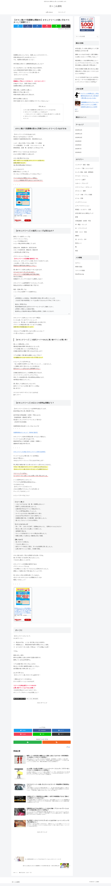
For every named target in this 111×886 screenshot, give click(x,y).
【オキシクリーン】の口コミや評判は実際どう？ (35, 117)
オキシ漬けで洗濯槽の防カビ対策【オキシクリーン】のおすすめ (39, 110)
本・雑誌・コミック (81, 224)
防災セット (78, 243)
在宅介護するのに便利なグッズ (84, 213)
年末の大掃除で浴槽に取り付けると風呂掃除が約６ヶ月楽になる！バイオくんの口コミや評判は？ (86, 71)
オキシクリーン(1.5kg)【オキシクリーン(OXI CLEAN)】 (29, 453)
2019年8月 (78, 145)
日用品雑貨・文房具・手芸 (20, 699)
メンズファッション (81, 202)
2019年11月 (78, 133)
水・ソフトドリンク (81, 228)
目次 (40, 106)
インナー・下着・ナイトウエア (84, 168)
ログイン (77, 263)
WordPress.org (79, 274)
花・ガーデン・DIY (80, 239)
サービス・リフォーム (81, 176)
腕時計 (77, 235)
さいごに (25, 119)
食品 (76, 250)
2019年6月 (78, 152)
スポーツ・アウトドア (81, 183)
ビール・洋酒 (79, 198)
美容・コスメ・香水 (81, 232)
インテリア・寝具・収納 (82, 164)
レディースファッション (82, 206)
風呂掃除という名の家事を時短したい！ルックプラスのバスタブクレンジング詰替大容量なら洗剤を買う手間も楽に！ (86, 63)
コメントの (80, 270)
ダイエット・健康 (80, 191)
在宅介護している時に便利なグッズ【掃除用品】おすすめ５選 (86, 49)
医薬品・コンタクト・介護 (83, 209)
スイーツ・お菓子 (80, 179)
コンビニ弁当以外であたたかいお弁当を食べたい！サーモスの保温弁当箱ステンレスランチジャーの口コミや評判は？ (86, 80)
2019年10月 (78, 137)
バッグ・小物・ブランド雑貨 (83, 194)
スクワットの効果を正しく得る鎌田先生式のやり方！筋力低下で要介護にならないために (90, 96)
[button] (97, 36)
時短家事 (36, 699)
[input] (87, 36)
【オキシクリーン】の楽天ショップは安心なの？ (35, 112)
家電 (76, 217)
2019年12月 (78, 130)
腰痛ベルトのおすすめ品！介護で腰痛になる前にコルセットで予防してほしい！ (86, 55)
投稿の (78, 266)
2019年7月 (78, 148)
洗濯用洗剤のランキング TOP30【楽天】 (25, 433)
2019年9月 (78, 141)
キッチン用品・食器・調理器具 (84, 172)
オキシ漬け (30, 699)
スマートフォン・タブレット (83, 187)
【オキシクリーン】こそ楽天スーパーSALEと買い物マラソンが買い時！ (43, 114)
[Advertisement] (42, 715)
